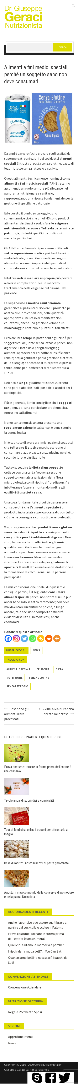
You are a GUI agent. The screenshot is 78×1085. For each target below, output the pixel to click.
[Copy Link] (40, 638)
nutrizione (14, 678)
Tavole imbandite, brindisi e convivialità (29, 800)
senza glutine (39, 678)
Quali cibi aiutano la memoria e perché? (36, 945)
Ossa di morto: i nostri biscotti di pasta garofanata (36, 863)
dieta (59, 669)
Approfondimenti (20, 1037)
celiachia (42, 669)
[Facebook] (8, 638)
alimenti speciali (18, 669)
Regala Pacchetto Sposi (25, 1012)
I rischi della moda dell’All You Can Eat (35, 951)
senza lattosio (17, 686)
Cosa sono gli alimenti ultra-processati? (16, 714)
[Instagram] (16, 638)
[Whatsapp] (32, 638)
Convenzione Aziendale (24, 987)
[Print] (48, 638)
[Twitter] (24, 638)
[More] (57, 638)
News (36, 650)
